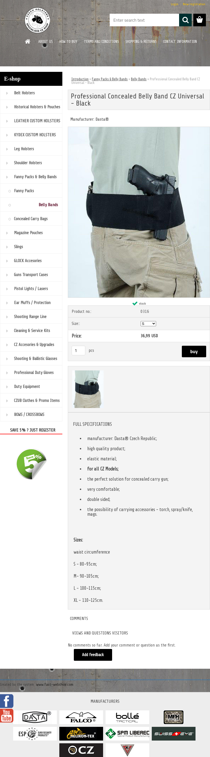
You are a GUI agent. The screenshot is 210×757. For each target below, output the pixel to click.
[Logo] (37, 20)
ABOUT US (45, 41)
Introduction (80, 79)
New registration (194, 4)
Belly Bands (139, 79)
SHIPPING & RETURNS (141, 41)
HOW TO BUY (68, 41)
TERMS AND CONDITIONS (101, 41)
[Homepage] (28, 41)
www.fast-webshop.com (54, 684)
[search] (185, 20)
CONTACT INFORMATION (180, 41)
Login (174, 4)
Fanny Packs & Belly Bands (110, 79)
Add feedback (93, 655)
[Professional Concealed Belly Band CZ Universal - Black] (139, 129)
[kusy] (78, 350)
